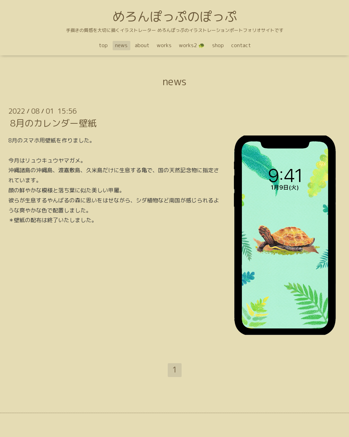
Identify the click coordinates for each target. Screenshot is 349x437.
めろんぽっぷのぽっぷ (174, 16)
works (164, 45)
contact (241, 45)
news (121, 45)
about (142, 45)
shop (218, 45)
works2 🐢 (192, 45)
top (103, 45)
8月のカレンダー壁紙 (53, 123)
